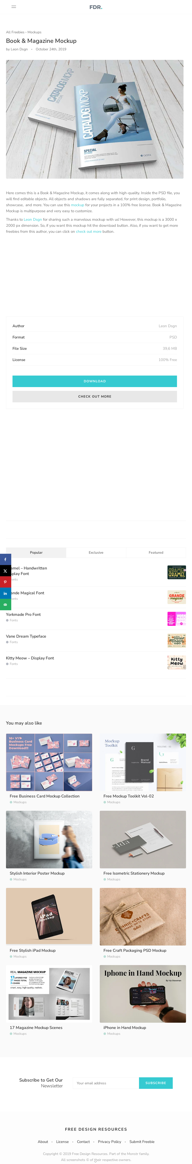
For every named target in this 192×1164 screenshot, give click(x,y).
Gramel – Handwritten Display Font (26, 570)
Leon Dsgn (33, 219)
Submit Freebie (142, 1141)
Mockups (35, 32)
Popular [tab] (36, 552)
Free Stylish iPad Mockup (33, 950)
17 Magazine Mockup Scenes (36, 1027)
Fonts (14, 579)
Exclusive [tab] (96, 552)
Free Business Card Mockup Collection (45, 796)
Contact (83, 1141)
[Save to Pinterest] (5, 582)
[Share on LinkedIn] (5, 593)
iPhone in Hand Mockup (125, 1027)
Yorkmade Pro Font (23, 614)
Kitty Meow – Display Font (30, 658)
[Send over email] (5, 604)
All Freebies (15, 32)
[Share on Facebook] (5, 559)
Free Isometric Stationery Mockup (134, 873)
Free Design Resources (96, 1129)
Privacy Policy (109, 1141)
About (43, 1141)
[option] (95, 119)
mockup (77, 204)
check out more (89, 231)
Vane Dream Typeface (26, 636)
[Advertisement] (94, 276)
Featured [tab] (156, 552)
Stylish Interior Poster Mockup (37, 873)
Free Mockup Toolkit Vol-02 (129, 796)
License (62, 1141)
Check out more (95, 396)
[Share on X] (5, 570)
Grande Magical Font (25, 593)
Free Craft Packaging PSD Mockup (135, 950)
